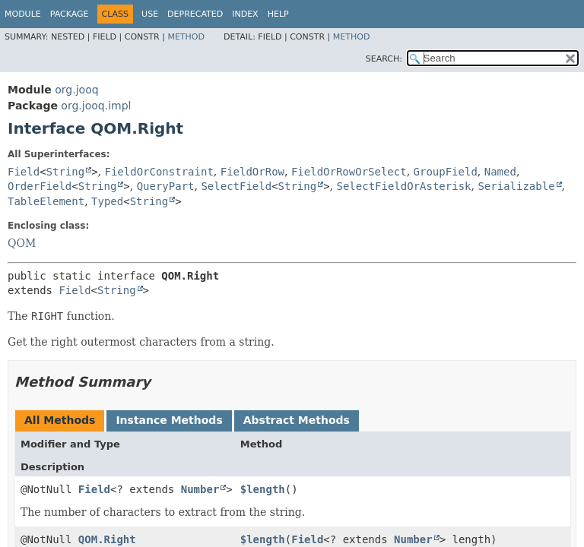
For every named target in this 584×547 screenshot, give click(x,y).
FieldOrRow (252, 172)
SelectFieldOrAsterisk (404, 186)
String (65, 172)
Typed (107, 201)
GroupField (446, 172)
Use (149, 14)
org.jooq (76, 90)
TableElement (46, 201)
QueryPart (166, 186)
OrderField (39, 186)
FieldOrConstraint (159, 172)
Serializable (516, 186)
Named (500, 172)
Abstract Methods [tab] (296, 420)
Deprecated (195, 14)
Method (186, 37)
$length (262, 489)
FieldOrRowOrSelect (349, 172)
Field (24, 172)
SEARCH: (384, 59)
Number (200, 489)
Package (69, 14)
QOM (22, 243)
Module (23, 14)
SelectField (236, 186)
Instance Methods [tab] (169, 420)
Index (245, 14)
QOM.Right (107, 539)
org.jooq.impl (96, 106)
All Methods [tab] (59, 420)
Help (278, 14)
